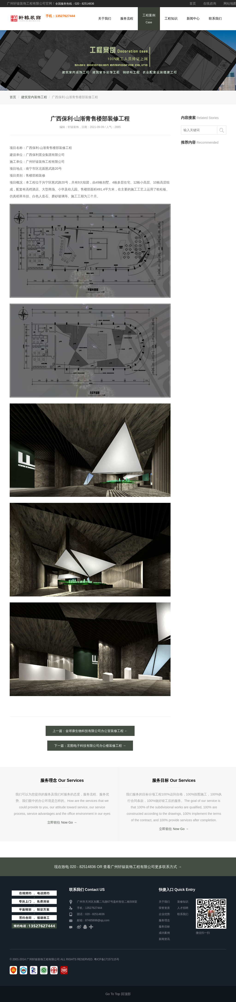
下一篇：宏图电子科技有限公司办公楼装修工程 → (90, 745)
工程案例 (148, 19)
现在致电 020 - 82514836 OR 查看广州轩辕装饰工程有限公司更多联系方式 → (118, 867)
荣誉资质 (164, 908)
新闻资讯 (164, 939)
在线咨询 (209, 3)
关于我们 (104, 18)
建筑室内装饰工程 (34, 97)
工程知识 (171, 18)
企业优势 (164, 914)
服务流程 (126, 18)
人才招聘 (182, 908)
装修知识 (182, 901)
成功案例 (164, 932)
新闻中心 (193, 18)
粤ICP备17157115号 (106, 959)
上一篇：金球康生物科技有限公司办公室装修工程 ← (90, 731)
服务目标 (164, 926)
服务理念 (164, 920)
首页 (192, 3)
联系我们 (215, 18)
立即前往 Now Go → (62, 822)
